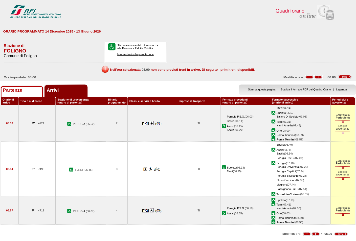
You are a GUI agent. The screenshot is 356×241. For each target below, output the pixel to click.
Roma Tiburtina (285, 135)
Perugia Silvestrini (287, 175)
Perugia (281, 163)
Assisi (230, 126)
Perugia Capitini (286, 171)
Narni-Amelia (284, 125)
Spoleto (281, 112)
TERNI (79, 169)
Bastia (231, 121)
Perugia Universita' (287, 166)
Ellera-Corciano (285, 180)
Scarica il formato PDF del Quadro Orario (306, 89)
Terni (279, 121)
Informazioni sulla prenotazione (135, 54)
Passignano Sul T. (287, 189)
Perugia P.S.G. (236, 116)
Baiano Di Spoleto (287, 116)
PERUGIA (79, 123)
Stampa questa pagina (261, 89)
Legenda (341, 89)
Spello (231, 129)
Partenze (12, 90)
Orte (279, 130)
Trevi (279, 107)
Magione (281, 184)
